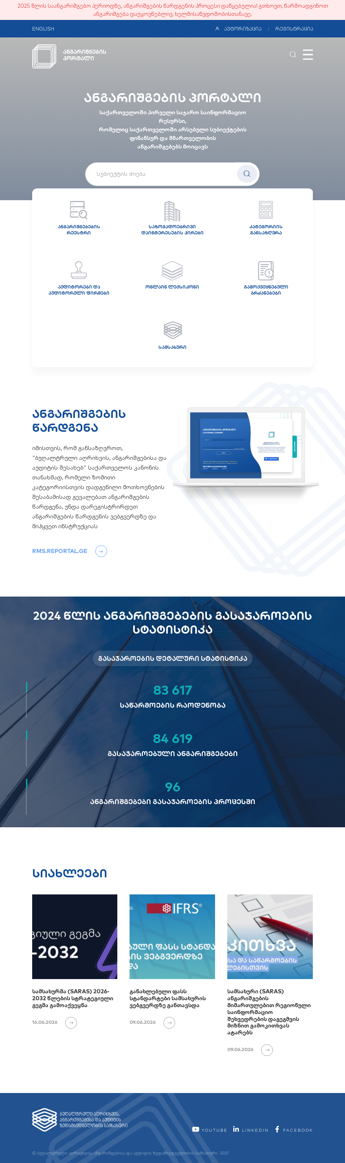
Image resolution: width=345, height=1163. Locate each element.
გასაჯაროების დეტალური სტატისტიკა (172, 658)
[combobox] (172, 174)
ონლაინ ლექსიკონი (172, 275)
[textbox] (172, 174)
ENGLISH (43, 29)
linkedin (250, 1130)
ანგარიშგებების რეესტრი (79, 218)
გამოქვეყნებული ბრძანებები (266, 278)
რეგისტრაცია (294, 29)
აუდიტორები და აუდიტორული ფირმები (79, 278)
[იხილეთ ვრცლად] (68, 1022)
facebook (293, 1130)
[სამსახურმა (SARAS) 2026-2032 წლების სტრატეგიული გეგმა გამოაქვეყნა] (75, 936)
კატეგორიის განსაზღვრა (266, 218)
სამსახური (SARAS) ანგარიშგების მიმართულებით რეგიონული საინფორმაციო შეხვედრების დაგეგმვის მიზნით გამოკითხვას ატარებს (269, 1012)
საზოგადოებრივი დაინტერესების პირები (172, 218)
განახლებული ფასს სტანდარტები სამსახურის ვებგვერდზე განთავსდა (168, 998)
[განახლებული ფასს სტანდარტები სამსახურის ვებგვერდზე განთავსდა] (172, 936)
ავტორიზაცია (238, 29)
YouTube (210, 1130)
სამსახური (172, 335)
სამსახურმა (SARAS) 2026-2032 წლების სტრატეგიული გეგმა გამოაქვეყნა (72, 998)
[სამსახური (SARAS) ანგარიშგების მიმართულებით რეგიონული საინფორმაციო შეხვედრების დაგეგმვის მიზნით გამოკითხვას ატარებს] (270, 936)
